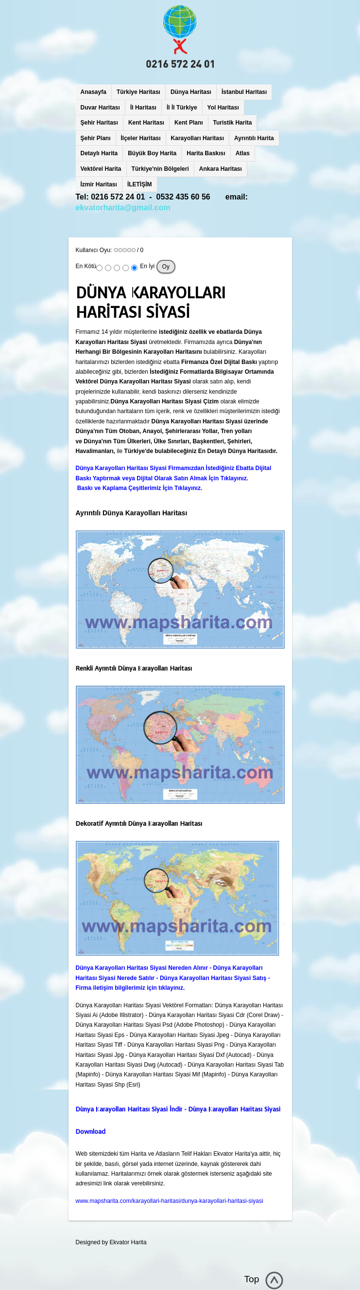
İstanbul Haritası (244, 92)
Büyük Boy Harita (152, 153)
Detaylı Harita (99, 153)
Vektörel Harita (101, 168)
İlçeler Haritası (141, 138)
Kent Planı (188, 122)
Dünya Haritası (191, 92)
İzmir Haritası (99, 184)
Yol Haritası (223, 107)
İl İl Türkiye (182, 107)
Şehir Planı (96, 138)
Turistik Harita (232, 122)
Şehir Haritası (99, 122)
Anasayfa (93, 92)
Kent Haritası (146, 122)
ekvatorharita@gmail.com (123, 207)
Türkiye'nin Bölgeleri (160, 168)
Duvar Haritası (100, 107)
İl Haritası (143, 107)
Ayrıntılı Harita (254, 138)
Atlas (243, 153)
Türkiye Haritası (138, 92)
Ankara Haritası (220, 168)
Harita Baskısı (206, 153)
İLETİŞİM (139, 184)
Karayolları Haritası (197, 138)
